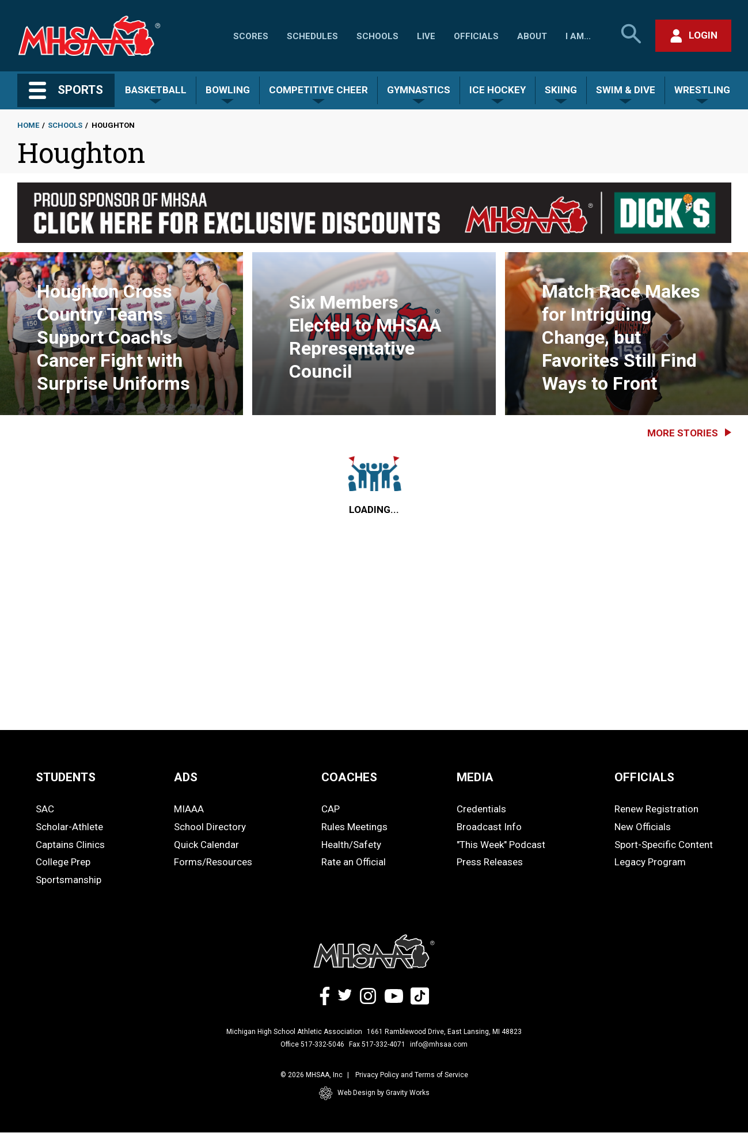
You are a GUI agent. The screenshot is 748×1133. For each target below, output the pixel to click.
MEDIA (475, 777)
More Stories (682, 433)
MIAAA (189, 809)
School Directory (210, 826)
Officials (476, 36)
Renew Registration (656, 809)
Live (426, 36)
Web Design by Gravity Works (374, 1093)
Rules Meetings (354, 826)
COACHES (349, 777)
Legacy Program (650, 862)
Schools (377, 36)
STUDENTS (66, 777)
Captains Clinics (70, 844)
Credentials (481, 809)
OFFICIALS (644, 777)
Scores (250, 36)
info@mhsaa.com (439, 1044)
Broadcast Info (489, 826)
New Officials (642, 826)
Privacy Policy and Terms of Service (411, 1075)
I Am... (578, 36)
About (532, 36)
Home (28, 125)
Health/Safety (351, 844)
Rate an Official (353, 862)
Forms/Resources (213, 862)
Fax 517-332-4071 (377, 1044)
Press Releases (490, 862)
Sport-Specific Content (663, 844)
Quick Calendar (206, 844)
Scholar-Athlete (69, 826)
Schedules (312, 36)
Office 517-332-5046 (312, 1044)
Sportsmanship (68, 879)
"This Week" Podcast (501, 844)
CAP (330, 809)
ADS (186, 777)
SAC (45, 809)
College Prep (63, 862)
